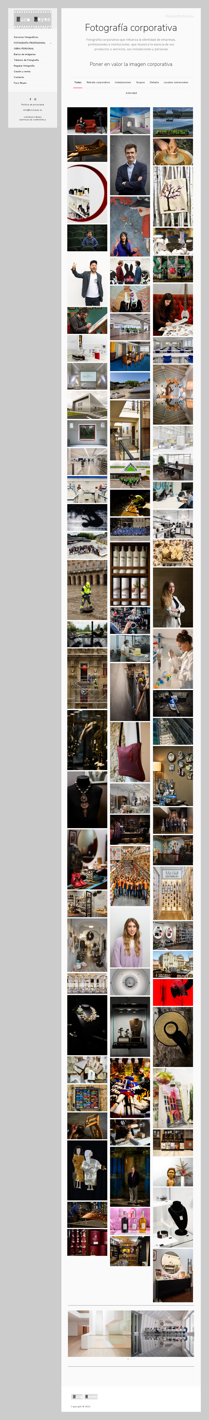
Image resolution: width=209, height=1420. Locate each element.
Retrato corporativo (97, 82)
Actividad (130, 93)
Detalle (153, 82)
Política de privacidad (32, 104)
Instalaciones (122, 82)
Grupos (140, 82)
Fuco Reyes (20, 83)
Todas (77, 82)
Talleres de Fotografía (26, 60)
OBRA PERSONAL (24, 48)
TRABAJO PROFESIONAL (179, 16)
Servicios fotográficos (26, 37)
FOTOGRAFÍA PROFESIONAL (30, 42)
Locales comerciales (175, 82)
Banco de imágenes (25, 54)
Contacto (19, 77)
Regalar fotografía (24, 65)
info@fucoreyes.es (32, 110)
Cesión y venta (22, 71)
